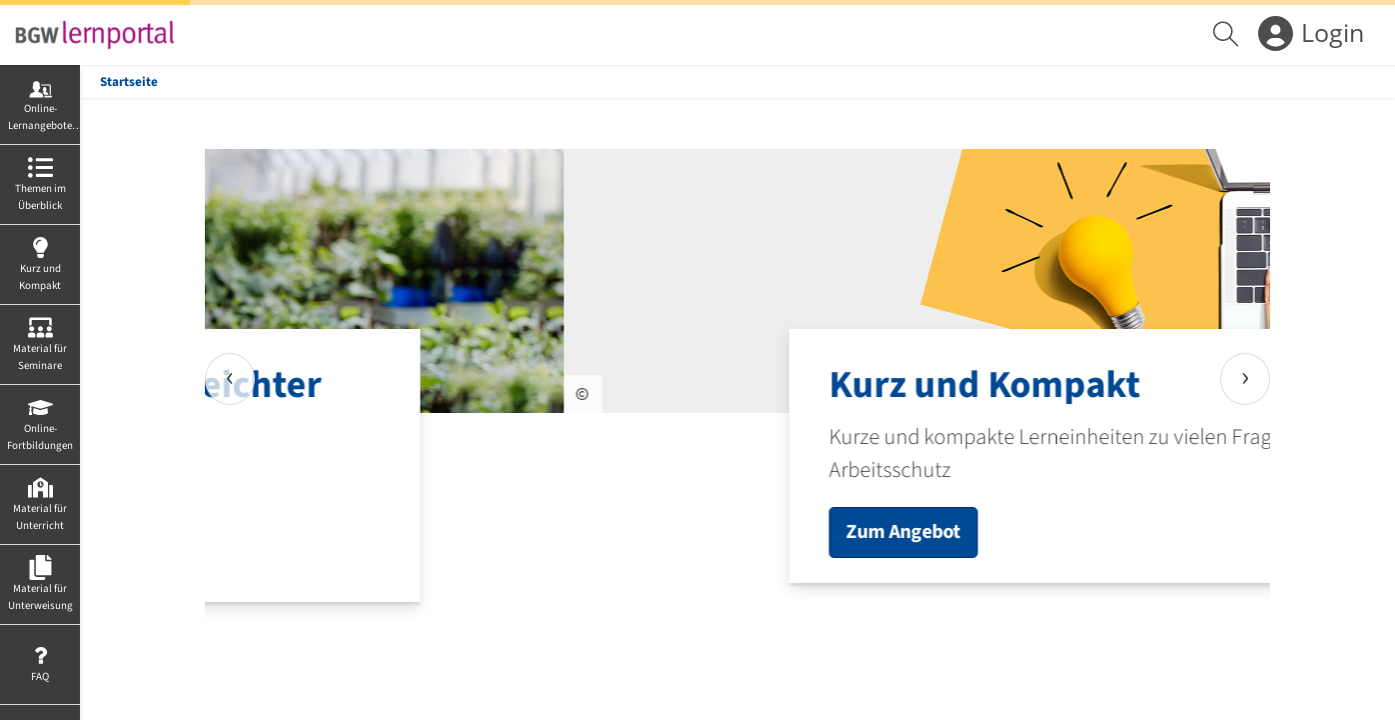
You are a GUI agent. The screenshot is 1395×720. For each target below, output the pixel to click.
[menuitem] (1228, 35)
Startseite (129, 81)
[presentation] (230, 379)
